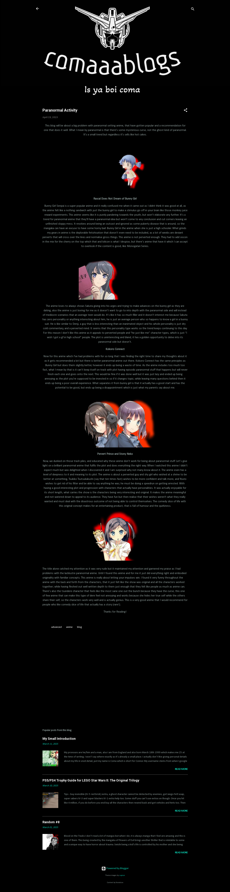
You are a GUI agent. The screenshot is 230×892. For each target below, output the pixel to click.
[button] (185, 111)
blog (79, 627)
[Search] (193, 9)
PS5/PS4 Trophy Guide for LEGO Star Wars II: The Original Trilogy (90, 780)
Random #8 (51, 822)
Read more (181, 769)
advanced (56, 627)
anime (69, 627)
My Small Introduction (59, 738)
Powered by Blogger (115, 868)
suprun (122, 875)
